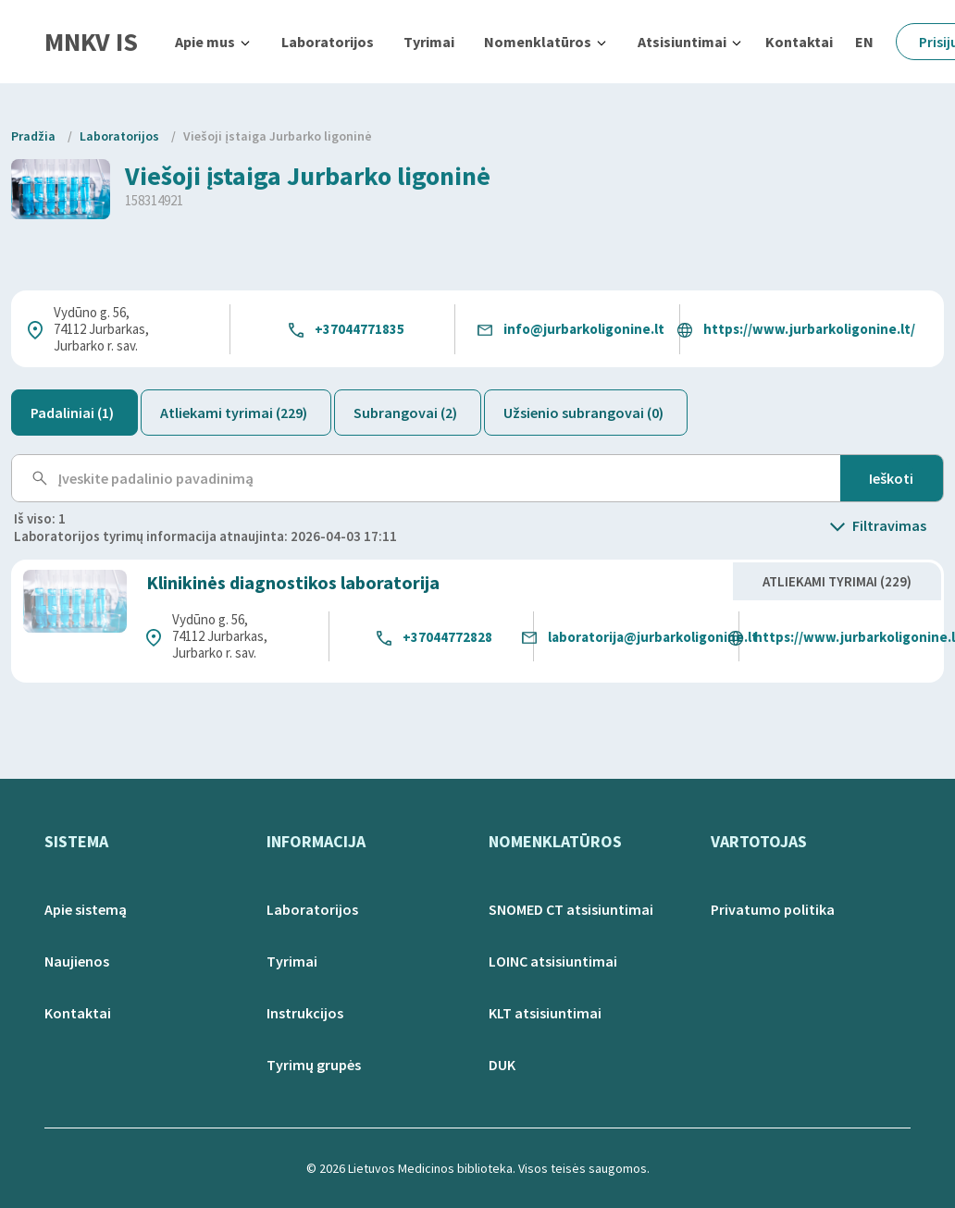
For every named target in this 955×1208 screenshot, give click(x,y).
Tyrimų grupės (314, 1064)
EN (864, 41)
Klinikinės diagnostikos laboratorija (293, 582)
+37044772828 (447, 637)
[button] (213, 41)
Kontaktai (799, 41)
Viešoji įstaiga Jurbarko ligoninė (277, 136)
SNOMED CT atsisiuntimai (571, 909)
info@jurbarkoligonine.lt (583, 329)
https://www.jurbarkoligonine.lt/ (809, 329)
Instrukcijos (305, 1013)
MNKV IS (91, 41)
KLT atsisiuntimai (545, 1013)
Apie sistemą (85, 909)
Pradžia (33, 136)
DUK (502, 1064)
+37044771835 (359, 329)
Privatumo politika (773, 909)
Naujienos (76, 961)
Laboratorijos (327, 41)
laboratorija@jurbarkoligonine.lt (653, 637)
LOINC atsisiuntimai (553, 961)
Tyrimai (428, 41)
